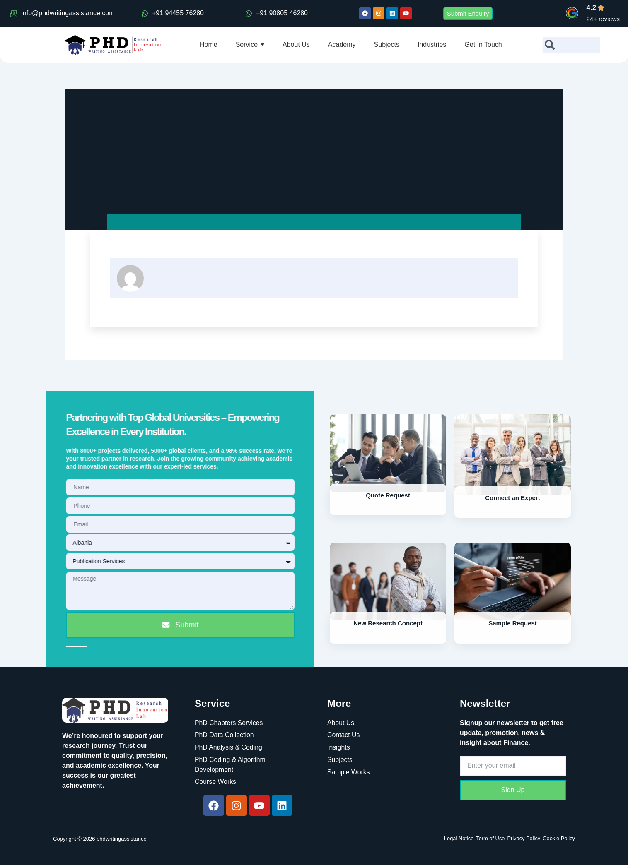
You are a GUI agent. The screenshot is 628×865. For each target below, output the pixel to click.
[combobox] (571, 45)
